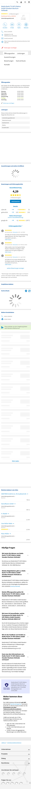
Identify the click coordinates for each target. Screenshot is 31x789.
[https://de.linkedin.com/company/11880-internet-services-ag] (16, 784)
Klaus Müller (5, 534)
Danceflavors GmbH (7, 504)
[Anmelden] (21, 2)
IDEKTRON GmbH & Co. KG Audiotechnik (13, 494)
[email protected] (15, 586)
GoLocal (15, 232)
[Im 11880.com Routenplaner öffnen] (26, 290)
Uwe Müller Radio (6, 523)
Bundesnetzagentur (15, 704)
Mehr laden (15, 461)
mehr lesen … (9, 239)
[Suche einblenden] (17, 2)
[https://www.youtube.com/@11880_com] (21, 784)
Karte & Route (21, 61)
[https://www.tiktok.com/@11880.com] (12, 784)
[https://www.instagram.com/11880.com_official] (7, 784)
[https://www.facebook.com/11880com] (3, 784)
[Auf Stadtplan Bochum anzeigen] (29, 290)
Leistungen (21, 53)
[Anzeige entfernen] (30, 783)
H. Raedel (4, 514)
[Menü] (29, 2)
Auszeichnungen (10, 57)
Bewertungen (8, 61)
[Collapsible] (27, 555)
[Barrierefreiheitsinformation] (25, 2)
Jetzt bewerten (15, 201)
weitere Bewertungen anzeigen (15, 268)
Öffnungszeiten (9, 53)
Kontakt (7, 64)
